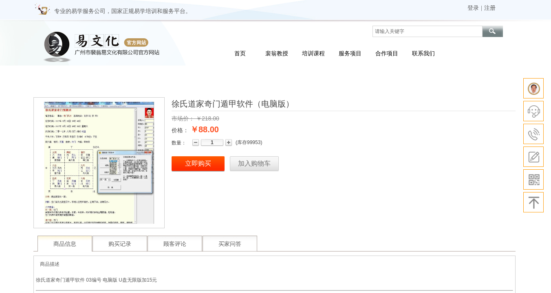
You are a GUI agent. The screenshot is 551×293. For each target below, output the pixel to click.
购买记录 (119, 244)
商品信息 (64, 244)
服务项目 (350, 53)
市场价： (183, 118)
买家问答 (229, 244)
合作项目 (386, 53)
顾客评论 (174, 244)
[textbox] (427, 31)
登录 (473, 8)
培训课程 (313, 53)
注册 (490, 8)
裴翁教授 (276, 53)
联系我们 (423, 53)
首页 (240, 53)
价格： (180, 130)
